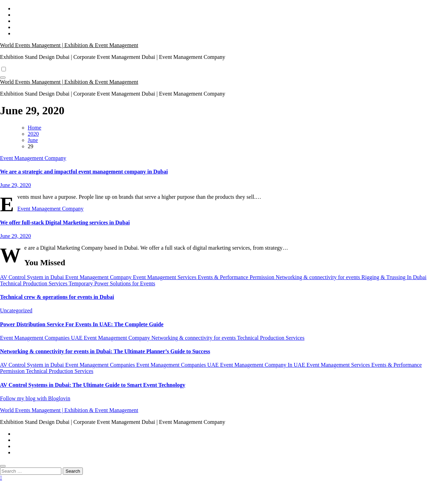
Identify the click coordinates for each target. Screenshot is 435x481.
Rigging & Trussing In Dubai (394, 277)
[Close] (3, 466)
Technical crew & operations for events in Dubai (57, 297)
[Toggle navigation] (3, 78)
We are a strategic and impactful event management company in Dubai (84, 172)
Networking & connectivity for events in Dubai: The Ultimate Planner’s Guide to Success (105, 351)
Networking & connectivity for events (319, 277)
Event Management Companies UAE (42, 338)
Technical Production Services (34, 283)
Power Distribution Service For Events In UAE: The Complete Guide (82, 324)
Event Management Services (165, 277)
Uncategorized (16, 310)
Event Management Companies (100, 365)
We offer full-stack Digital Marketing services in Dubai (65, 222)
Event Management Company (33, 158)
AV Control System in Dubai (32, 277)
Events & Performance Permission (237, 277)
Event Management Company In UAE (263, 365)
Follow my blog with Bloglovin (35, 398)
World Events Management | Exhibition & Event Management (69, 45)
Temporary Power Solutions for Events (112, 283)
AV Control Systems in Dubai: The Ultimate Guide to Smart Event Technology (92, 385)
